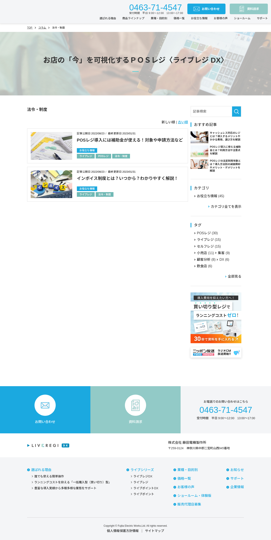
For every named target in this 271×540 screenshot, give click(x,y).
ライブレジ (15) (209, 239)
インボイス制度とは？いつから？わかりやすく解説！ (127, 178)
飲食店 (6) (204, 266)
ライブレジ (85, 156)
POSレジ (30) (207, 233)
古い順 (183, 122)
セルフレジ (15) (209, 246)
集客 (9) (224, 253)
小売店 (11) (205, 253)
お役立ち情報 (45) (210, 196)
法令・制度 (121, 156)
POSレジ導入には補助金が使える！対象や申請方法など (130, 140)
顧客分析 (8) (206, 259)
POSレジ (103, 156)
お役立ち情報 (87, 150)
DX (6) (224, 259)
